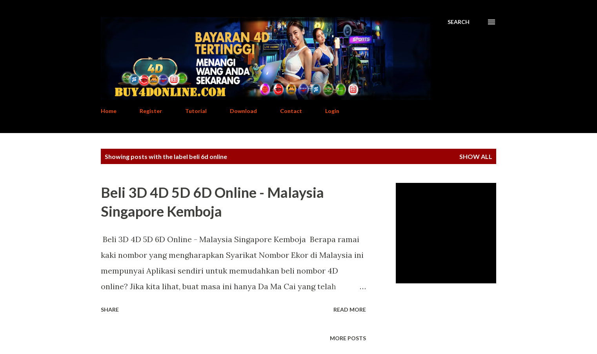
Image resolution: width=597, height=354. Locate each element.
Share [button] (110, 309)
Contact (291, 111)
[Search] (459, 22)
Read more (349, 309)
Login (332, 111)
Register (151, 111)
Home (108, 111)
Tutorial (196, 111)
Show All (475, 156)
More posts (348, 338)
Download (243, 111)
